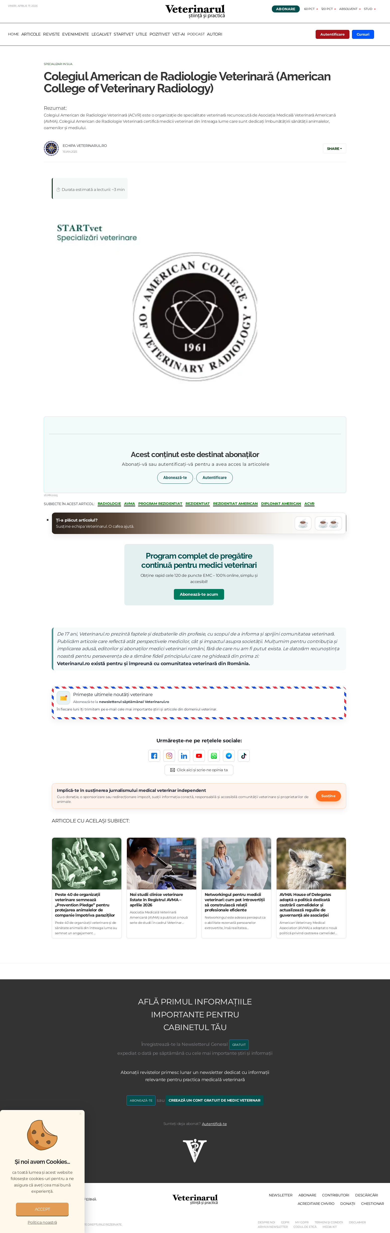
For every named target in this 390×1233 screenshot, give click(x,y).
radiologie (109, 504)
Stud (368, 9)
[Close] (80, 1113)
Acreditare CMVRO (316, 1204)
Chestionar (372, 1204)
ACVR (309, 504)
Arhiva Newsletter (273, 1227)
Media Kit (330, 1227)
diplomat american (281, 504)
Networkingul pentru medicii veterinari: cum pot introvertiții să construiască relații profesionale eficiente (235, 902)
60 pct (309, 9)
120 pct (327, 9)
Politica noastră (42, 1222)
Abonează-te (175, 477)
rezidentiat (198, 504)
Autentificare (332, 34)
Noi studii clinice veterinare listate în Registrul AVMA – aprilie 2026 (156, 899)
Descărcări (366, 1195)
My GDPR (302, 1222)
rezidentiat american (235, 504)
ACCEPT (42, 1209)
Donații (347, 1204)
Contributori (335, 1195)
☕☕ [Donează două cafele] (328, 523)
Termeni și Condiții (329, 1222)
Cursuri (363, 34)
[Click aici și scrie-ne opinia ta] (199, 770)
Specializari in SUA (58, 64)
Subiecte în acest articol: (69, 504)
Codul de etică (305, 1227)
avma (129, 504)
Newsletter (280, 1195)
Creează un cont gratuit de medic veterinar (214, 1100)
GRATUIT (239, 1045)
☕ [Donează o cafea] (303, 523)
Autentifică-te (214, 1124)
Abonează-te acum (199, 594)
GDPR (285, 1222)
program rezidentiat (160, 504)
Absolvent (348, 9)
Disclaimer (357, 1222)
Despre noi (266, 1222)
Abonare (285, 9)
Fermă (90, 1199)
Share (333, 149)
